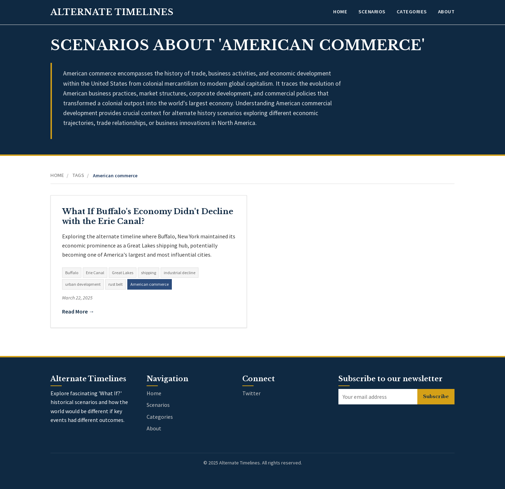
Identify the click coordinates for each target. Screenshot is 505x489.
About (446, 11)
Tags (78, 175)
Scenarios (371, 11)
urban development (83, 284)
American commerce (149, 284)
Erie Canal (95, 272)
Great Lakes (122, 272)
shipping (148, 272)
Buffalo (71, 272)
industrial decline (179, 272)
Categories (412, 11)
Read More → (78, 311)
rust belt (115, 284)
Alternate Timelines (112, 12)
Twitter (251, 393)
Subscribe (436, 396)
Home (340, 11)
